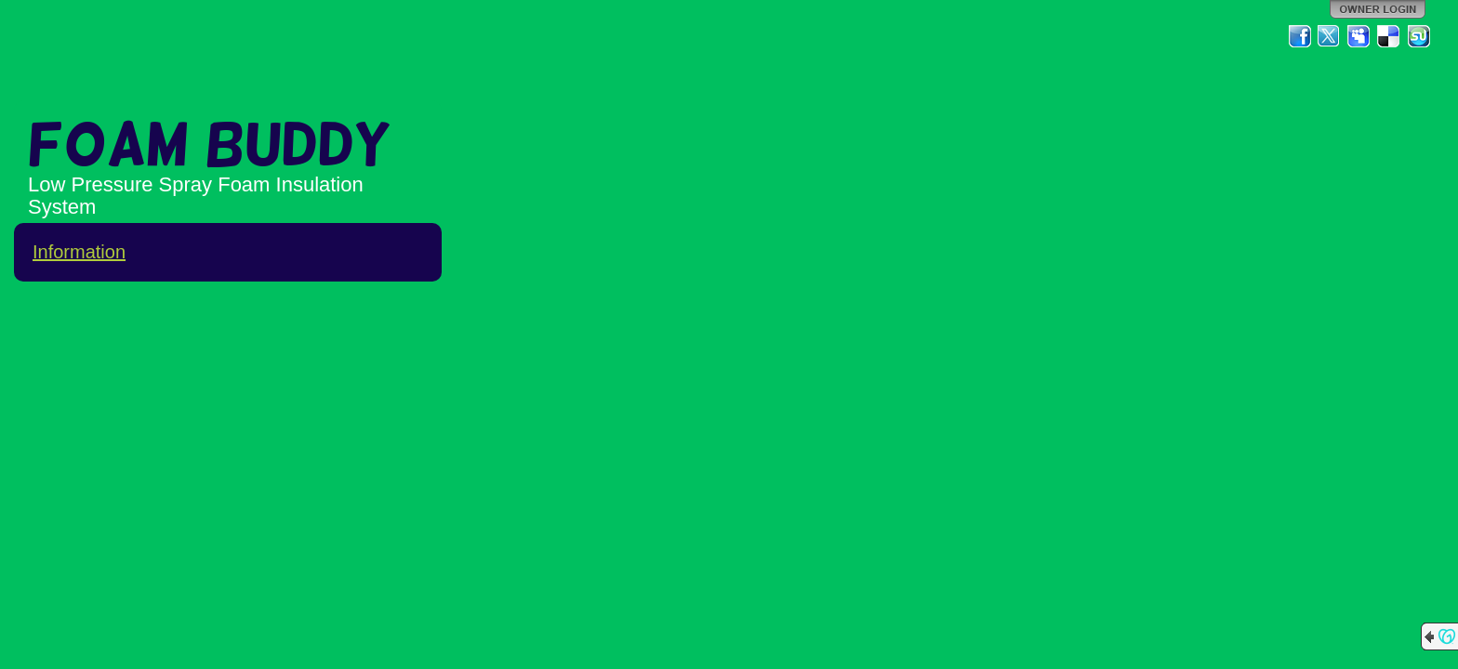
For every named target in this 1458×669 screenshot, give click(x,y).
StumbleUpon (1419, 36)
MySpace (1359, 36)
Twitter (1330, 36)
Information (79, 252)
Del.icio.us (1389, 36)
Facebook (1300, 36)
